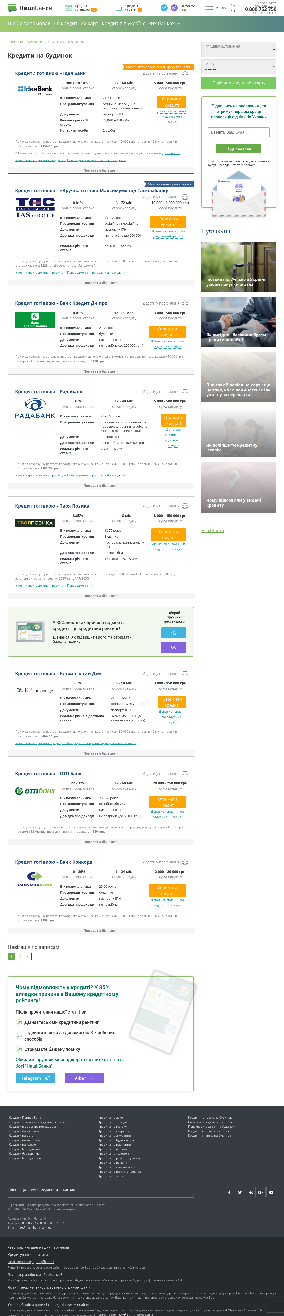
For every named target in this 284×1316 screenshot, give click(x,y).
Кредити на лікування (114, 1135)
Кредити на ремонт (112, 1162)
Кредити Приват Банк (25, 1117)
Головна (15, 41)
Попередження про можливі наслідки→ (96, 160)
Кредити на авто (21, 1135)
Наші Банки (212, 530)
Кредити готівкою (86, 7)
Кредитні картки (133, 7)
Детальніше (171, 153)
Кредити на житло (22, 1144)
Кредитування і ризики (28, 1254)
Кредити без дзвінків (24, 1153)
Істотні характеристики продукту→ (40, 160)
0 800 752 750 (260, 9)
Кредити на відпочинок (115, 1149)
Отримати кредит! (171, 102)
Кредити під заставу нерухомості (33, 1126)
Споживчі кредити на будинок (210, 1122)
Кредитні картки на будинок (209, 1131)
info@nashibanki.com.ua (35, 1227)
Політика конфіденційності (31, 1261)
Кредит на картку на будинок (209, 1135)
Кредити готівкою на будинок (210, 1117)
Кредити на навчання (114, 1144)
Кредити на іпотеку (112, 1126)
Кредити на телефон (113, 1153)
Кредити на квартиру (24, 1140)
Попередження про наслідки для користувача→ (101, 743)
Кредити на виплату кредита (119, 1171)
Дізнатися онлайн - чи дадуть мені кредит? (171, 116)
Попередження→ (80, 585)
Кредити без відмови (24, 1149)
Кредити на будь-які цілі (116, 1140)
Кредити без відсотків (25, 1158)
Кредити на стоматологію (117, 1167)
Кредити (35, 41)
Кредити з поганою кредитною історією (38, 1122)
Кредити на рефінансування (119, 1158)
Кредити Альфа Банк (24, 1131)
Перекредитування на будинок (211, 1126)
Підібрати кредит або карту (239, 83)
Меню (220, 8)
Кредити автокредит (113, 1122)
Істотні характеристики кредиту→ (40, 743)
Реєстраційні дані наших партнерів (38, 1247)
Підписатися (238, 148)
